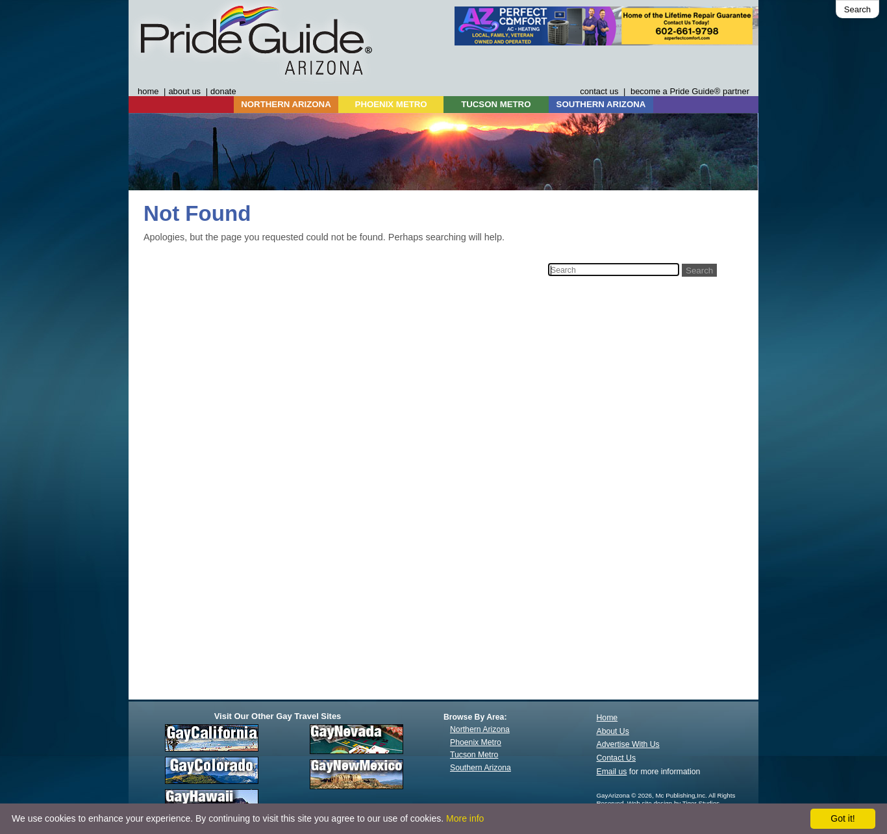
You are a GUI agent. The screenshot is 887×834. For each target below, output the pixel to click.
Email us (612, 771)
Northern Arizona (480, 729)
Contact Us (616, 758)
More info (465, 818)
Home (607, 717)
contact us (599, 91)
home (148, 91)
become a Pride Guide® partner (690, 91)
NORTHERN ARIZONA (286, 104)
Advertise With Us (628, 744)
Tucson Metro (474, 754)
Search (857, 9)
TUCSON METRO (496, 104)
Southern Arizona (480, 767)
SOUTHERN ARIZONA (601, 104)
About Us (613, 731)
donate (223, 91)
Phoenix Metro (475, 742)
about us (184, 91)
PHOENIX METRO (391, 104)
